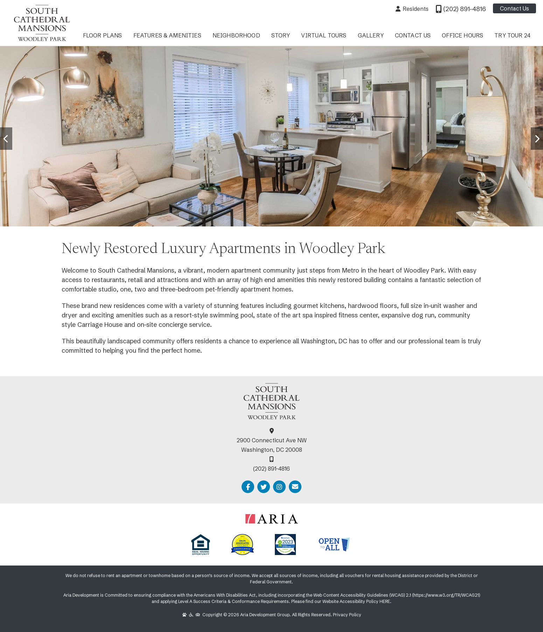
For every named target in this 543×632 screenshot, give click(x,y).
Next (535, 131)
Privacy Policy (347, 614)
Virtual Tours (323, 35)
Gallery (371, 35)
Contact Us (514, 8)
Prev (4, 131)
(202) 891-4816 (271, 468)
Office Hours (462, 35)
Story (280, 35)
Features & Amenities (167, 35)
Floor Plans (102, 35)
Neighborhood (236, 35)
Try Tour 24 (512, 35)
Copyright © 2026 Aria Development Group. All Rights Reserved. (257, 614)
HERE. (385, 601)
